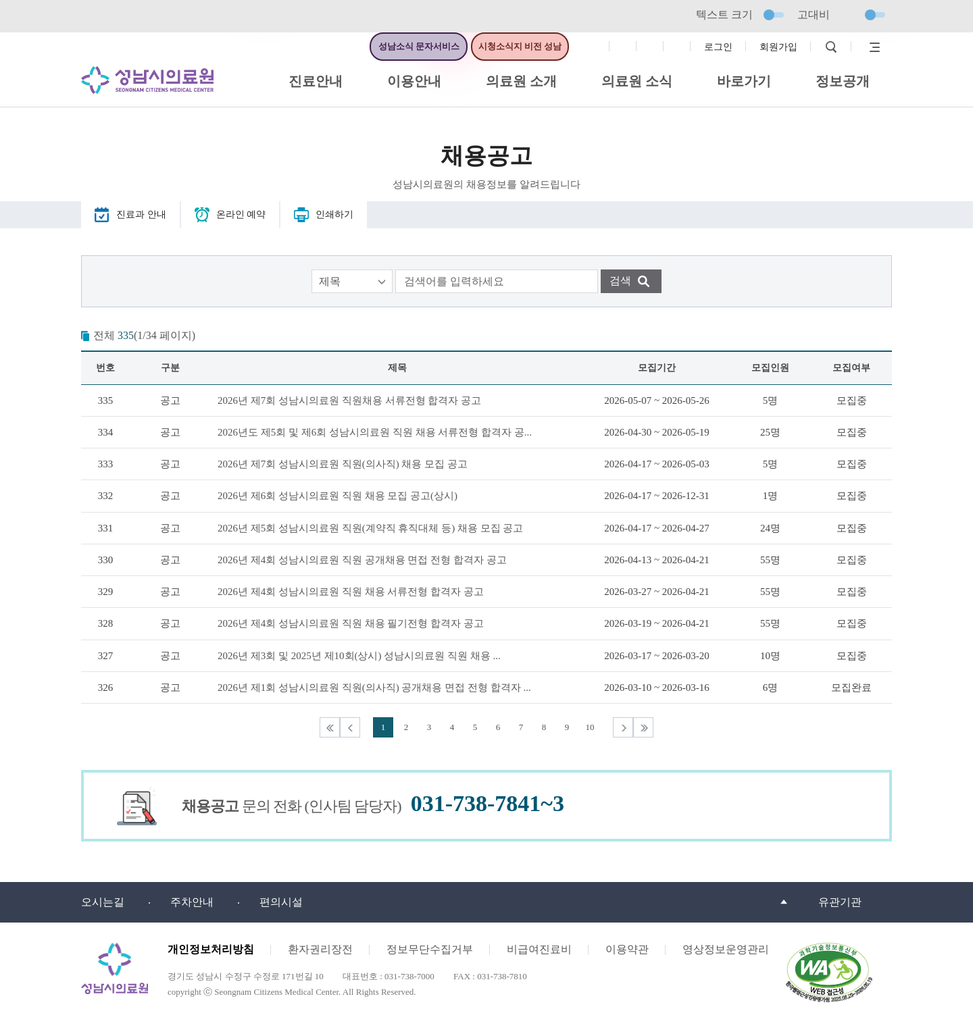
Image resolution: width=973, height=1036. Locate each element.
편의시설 (281, 902)
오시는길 (102, 902)
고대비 (841, 14)
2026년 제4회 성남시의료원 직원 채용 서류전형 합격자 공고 (351, 591)
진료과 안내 (141, 214)
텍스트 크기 (740, 14)
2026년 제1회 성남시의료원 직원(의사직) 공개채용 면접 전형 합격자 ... (374, 687)
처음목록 (330, 727)
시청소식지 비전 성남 (520, 46)
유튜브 (677, 47)
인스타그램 (623, 47)
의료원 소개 (521, 81)
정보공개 (843, 81)
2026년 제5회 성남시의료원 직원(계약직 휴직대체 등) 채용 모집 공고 (371, 528)
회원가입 (778, 47)
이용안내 (414, 81)
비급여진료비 (539, 949)
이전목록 (350, 727)
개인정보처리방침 (211, 949)
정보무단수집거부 (429, 949)
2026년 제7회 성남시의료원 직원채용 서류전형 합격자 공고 (349, 400)
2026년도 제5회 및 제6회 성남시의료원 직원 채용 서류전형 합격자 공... (375, 432)
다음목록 (623, 727)
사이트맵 (871, 47)
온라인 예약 (241, 214)
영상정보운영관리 (725, 949)
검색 (831, 47)
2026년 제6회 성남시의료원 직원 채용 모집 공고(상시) (337, 495)
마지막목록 (643, 727)
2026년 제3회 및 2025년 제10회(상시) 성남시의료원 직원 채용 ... (359, 655)
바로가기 (744, 81)
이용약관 (627, 949)
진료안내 (316, 81)
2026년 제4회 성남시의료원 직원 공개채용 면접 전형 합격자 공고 (362, 559)
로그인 (718, 47)
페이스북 (595, 47)
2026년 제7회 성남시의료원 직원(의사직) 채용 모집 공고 (343, 464)
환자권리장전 (320, 949)
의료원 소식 (636, 81)
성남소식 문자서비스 (418, 46)
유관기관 (840, 902)
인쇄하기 (334, 214)
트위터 (650, 47)
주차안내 (192, 902)
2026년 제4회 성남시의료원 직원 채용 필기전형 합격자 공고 (351, 623)
